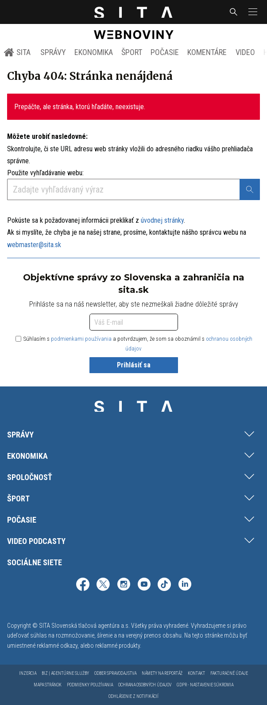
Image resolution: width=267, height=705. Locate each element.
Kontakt (196, 673)
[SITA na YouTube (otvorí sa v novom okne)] (144, 585)
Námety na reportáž (162, 673)
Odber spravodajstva (115, 673)
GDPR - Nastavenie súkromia (205, 684)
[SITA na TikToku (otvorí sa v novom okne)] (164, 585)
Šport (131, 52)
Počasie (165, 52)
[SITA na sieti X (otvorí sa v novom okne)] (103, 585)
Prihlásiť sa (134, 365)
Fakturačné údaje (229, 673)
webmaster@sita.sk (34, 244)
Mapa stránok (48, 684)
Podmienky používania (90, 684)
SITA (17, 52)
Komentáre (207, 52)
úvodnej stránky (162, 220)
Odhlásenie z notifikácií (133, 696)
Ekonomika (93, 52)
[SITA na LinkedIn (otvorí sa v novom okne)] (184, 585)
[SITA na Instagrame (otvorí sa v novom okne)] (123, 585)
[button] (252, 12)
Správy (53, 52)
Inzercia (27, 673)
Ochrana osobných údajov (144, 684)
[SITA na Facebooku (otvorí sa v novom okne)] (82, 585)
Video (245, 52)
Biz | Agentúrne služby (65, 673)
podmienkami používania (81, 338)
